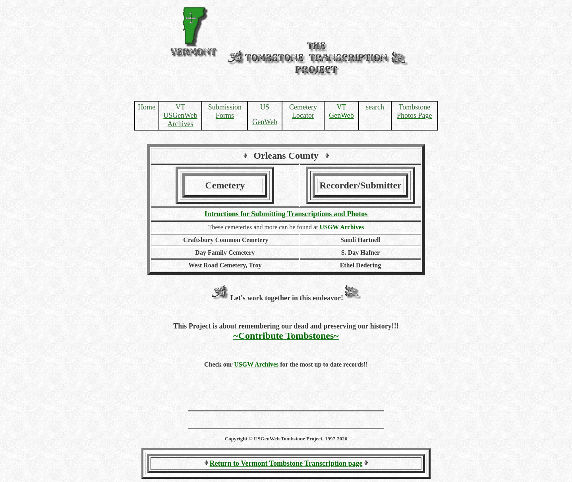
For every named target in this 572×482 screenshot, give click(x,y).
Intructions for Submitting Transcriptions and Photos (286, 214)
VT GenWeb (341, 111)
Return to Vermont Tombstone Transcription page (286, 463)
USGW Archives (256, 364)
